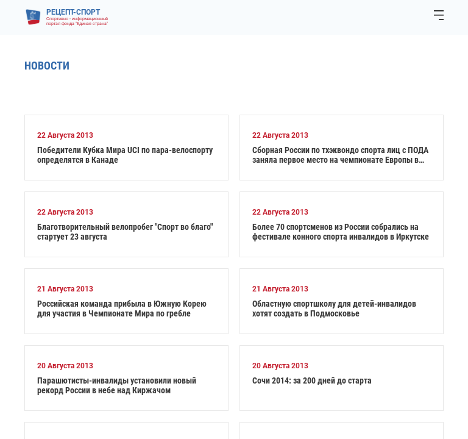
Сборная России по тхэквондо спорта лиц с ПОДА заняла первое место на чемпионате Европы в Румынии (340, 155)
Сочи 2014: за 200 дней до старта (312, 380)
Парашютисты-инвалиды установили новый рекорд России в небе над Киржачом (116, 385)
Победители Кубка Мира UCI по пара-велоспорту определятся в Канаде (125, 155)
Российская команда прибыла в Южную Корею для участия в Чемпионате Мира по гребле (122, 308)
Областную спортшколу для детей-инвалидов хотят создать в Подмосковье (334, 308)
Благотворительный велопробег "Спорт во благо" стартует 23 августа (125, 231)
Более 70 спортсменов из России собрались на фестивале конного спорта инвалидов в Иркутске (340, 231)
